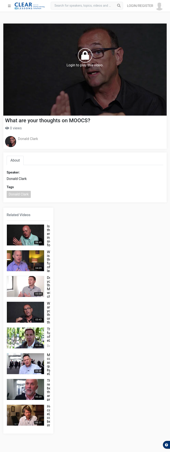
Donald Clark (28, 139)
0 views (13, 128)
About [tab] (15, 160)
